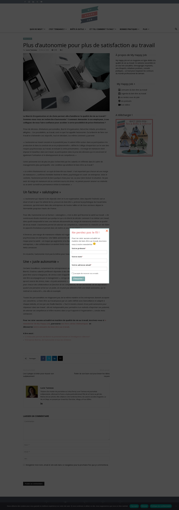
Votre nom (77, 256)
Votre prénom (79, 248)
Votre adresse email (82, 265)
